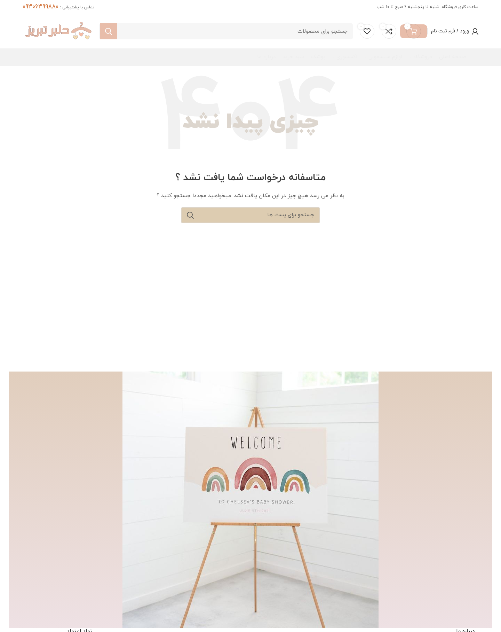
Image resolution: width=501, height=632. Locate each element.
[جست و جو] (226, 33)
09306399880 (40, 6)
